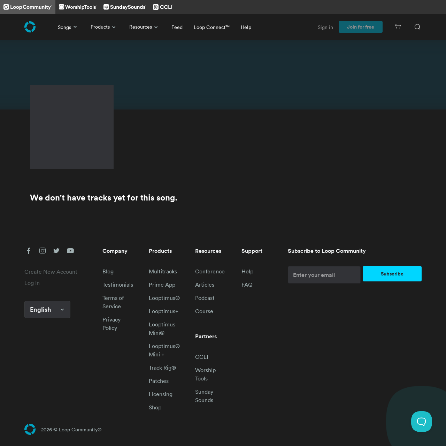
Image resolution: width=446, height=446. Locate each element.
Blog (108, 271)
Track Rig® (162, 367)
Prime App (162, 284)
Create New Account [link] (50, 271)
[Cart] (398, 27)
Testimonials (117, 284)
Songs (68, 27)
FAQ (247, 284)
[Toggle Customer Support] (421, 421)
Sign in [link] (325, 27)
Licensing (160, 394)
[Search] (417, 27)
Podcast (205, 297)
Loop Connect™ (212, 27)
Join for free (360, 26)
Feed (177, 27)
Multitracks (163, 271)
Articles (204, 284)
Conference (210, 271)
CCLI (201, 356)
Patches (159, 380)
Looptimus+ (163, 311)
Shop (155, 407)
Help (246, 27)
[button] (28, 251)
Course (204, 311)
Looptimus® (164, 297)
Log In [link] (32, 282)
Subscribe (392, 273)
